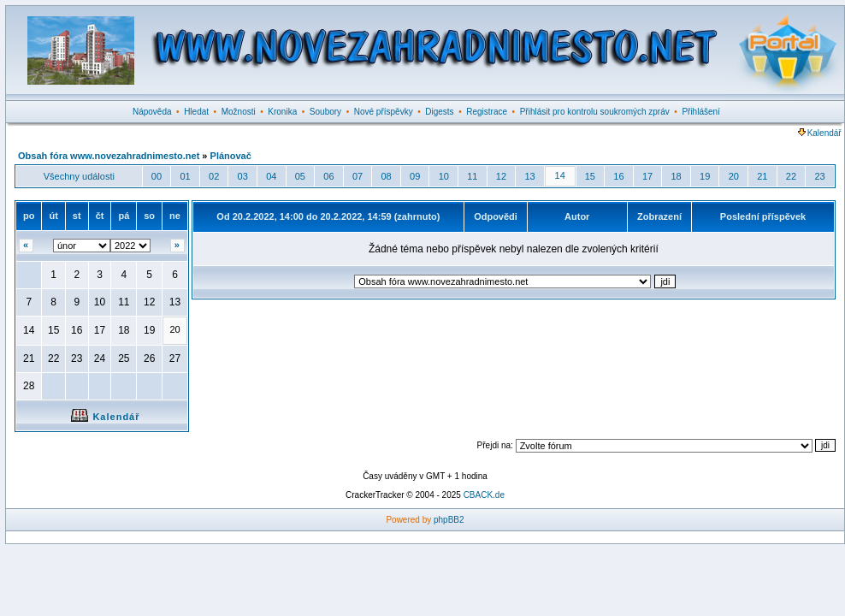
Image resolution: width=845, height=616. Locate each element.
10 (444, 176)
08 (386, 176)
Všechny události (79, 176)
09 (415, 176)
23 (819, 176)
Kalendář (820, 133)
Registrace (486, 111)
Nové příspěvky (383, 111)
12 (501, 176)
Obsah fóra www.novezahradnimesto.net (108, 156)
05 (300, 176)
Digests (439, 111)
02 (214, 176)
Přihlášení (700, 111)
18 (676, 176)
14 (560, 175)
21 (762, 176)
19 (705, 176)
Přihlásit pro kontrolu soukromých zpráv (595, 111)
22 (791, 176)
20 (734, 176)
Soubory (325, 111)
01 (185, 176)
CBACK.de (484, 495)
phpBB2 (449, 519)
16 (618, 176)
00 (156, 176)
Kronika (282, 111)
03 (243, 176)
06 (328, 176)
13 (529, 176)
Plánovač (230, 156)
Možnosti (239, 111)
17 (647, 176)
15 (590, 176)
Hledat (196, 111)
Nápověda (152, 111)
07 (357, 176)
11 (472, 176)
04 (271, 176)
